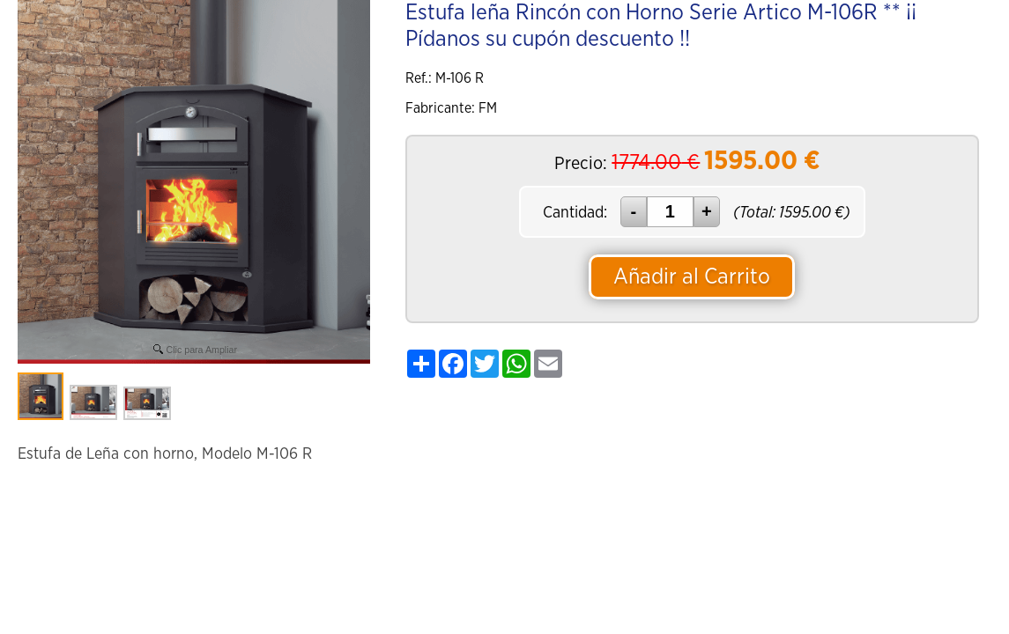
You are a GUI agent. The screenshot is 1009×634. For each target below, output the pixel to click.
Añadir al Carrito (691, 277)
